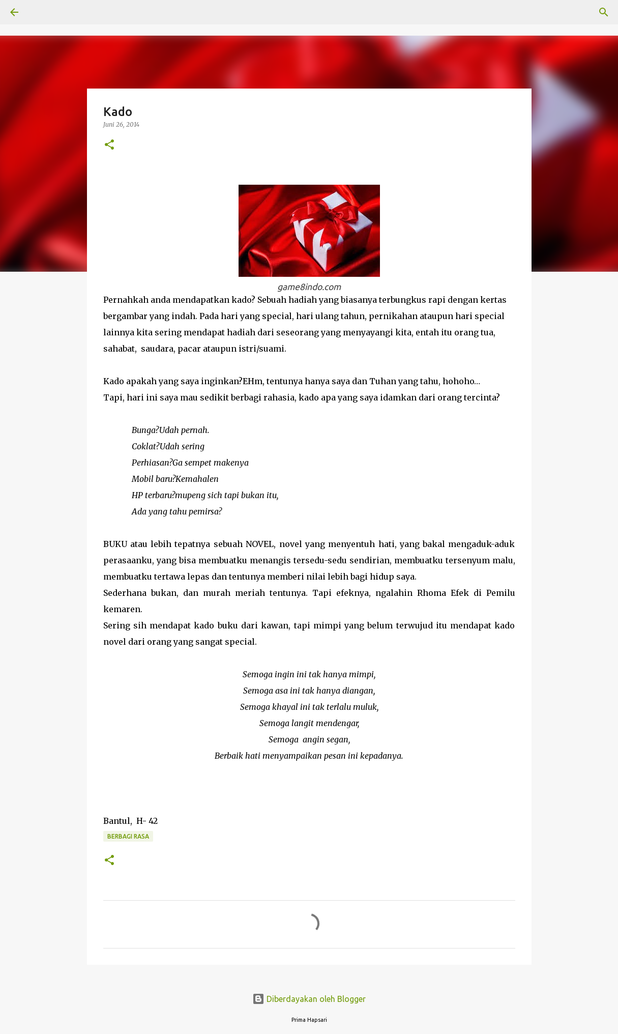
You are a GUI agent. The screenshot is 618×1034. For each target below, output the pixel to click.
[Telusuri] (43, 12)
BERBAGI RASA (128, 836)
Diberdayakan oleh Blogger (309, 998)
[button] (109, 145)
